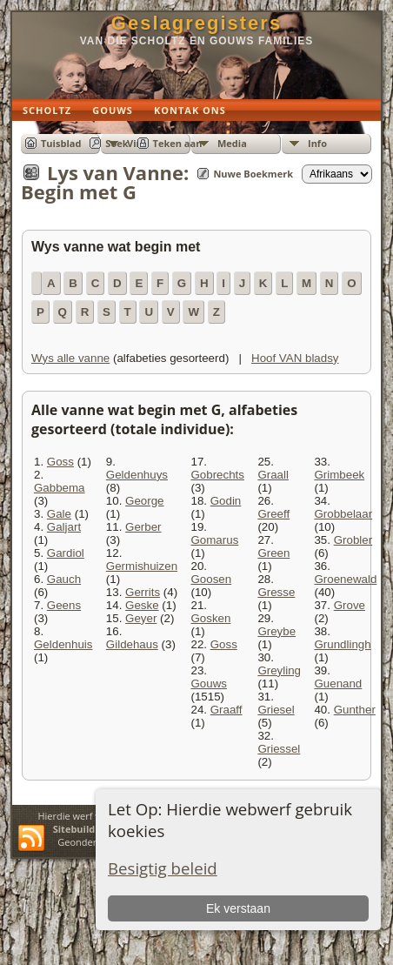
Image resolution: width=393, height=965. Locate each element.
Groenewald (345, 579)
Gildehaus (132, 644)
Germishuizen (141, 566)
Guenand (338, 683)
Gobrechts (217, 474)
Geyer (141, 618)
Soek (116, 143)
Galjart (64, 526)
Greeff (273, 513)
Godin (226, 500)
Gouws (208, 683)
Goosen (210, 579)
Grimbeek (339, 474)
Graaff (226, 709)
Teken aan (178, 143)
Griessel (278, 748)
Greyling (279, 670)
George (144, 500)
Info (317, 143)
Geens (64, 605)
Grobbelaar (343, 513)
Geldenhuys (137, 474)
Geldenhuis (63, 644)
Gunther (355, 709)
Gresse (276, 592)
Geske (142, 605)
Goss (60, 461)
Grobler (353, 539)
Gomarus (214, 539)
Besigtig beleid (162, 868)
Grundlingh (342, 644)
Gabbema (59, 487)
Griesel (275, 709)
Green (273, 553)
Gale (59, 513)
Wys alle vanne (70, 358)
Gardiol (65, 553)
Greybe (276, 631)
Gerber (143, 526)
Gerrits (142, 592)
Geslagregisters (196, 23)
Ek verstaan (238, 908)
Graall (273, 474)
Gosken (210, 618)
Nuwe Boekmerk (253, 173)
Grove (349, 605)
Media (232, 143)
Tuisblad (61, 143)
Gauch (64, 579)
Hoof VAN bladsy (295, 358)
